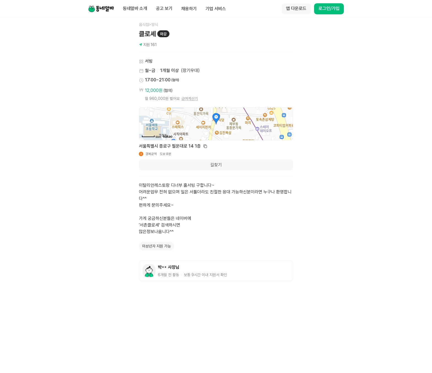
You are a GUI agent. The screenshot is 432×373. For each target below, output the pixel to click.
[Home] (101, 9)
